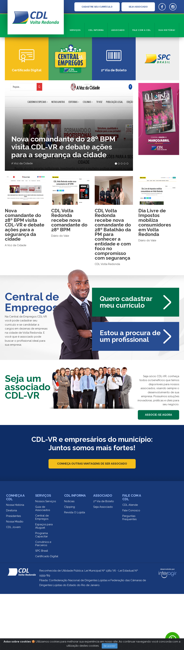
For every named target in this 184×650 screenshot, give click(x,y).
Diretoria (11, 566)
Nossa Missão (14, 577)
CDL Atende (130, 561)
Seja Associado (103, 563)
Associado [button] (118, 30)
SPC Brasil (41, 606)
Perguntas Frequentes (129, 573)
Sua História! (166, 30)
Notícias (69, 557)
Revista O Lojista (74, 568)
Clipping (69, 563)
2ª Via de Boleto (103, 557)
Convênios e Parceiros (43, 599)
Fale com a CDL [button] (141, 30)
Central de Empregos (42, 573)
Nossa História (15, 561)
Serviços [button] (75, 30)
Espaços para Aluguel (44, 582)
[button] (14, 69)
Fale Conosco (131, 566)
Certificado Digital (46, 612)
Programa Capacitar (41, 591)
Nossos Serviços (45, 557)
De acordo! (110, 646)
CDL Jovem (13, 583)
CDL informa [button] (96, 30)
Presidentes (13, 572)
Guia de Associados (42, 564)
